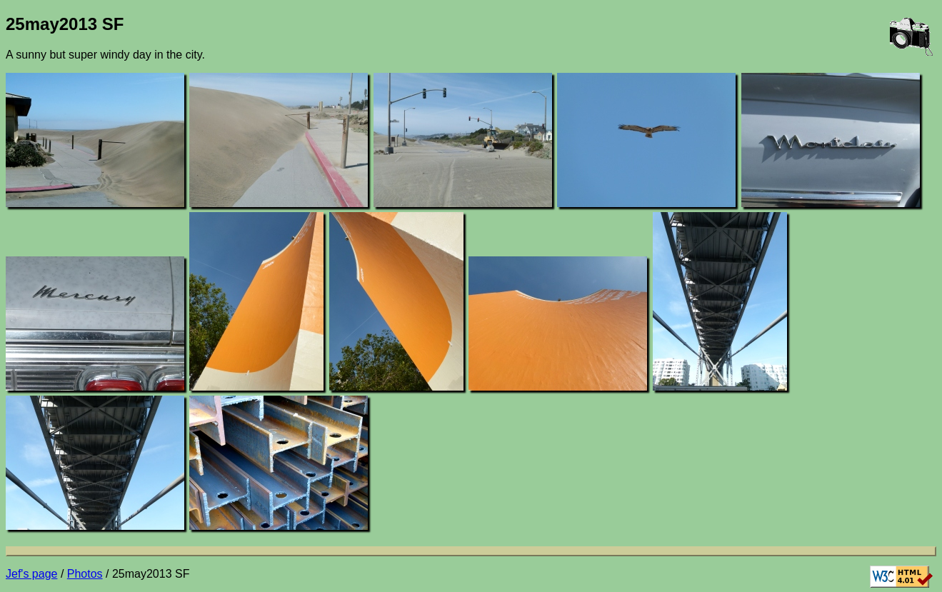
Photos (85, 574)
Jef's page (31, 574)
